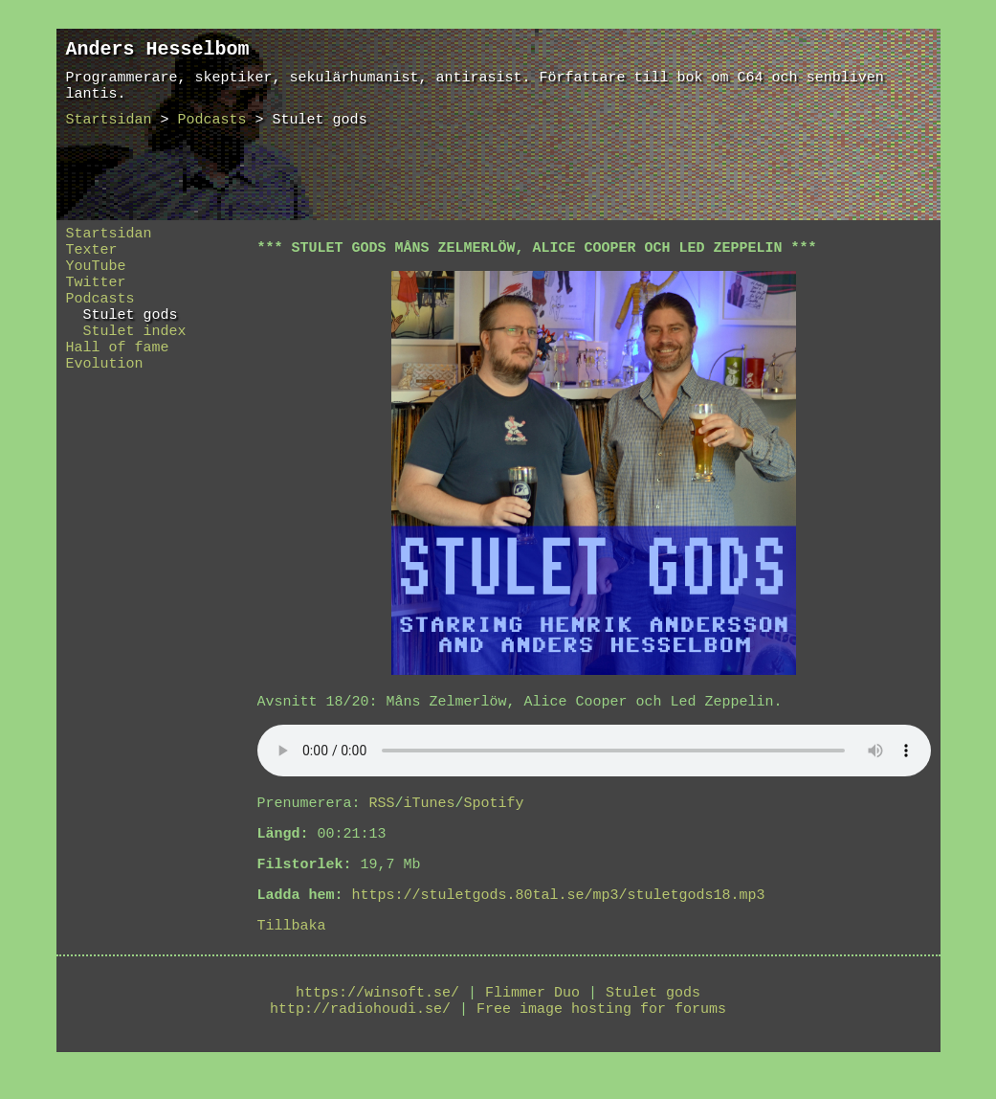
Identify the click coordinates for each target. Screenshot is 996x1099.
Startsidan (109, 131)
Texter (92, 254)
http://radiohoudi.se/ (360, 1032)
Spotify (494, 809)
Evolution (105, 388)
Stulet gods (122, 331)
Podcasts (212, 131)
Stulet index (126, 350)
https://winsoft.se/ (377, 1012)
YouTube (96, 273)
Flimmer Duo (532, 1012)
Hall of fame (117, 369)
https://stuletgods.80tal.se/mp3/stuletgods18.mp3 (558, 909)
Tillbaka (291, 943)
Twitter (96, 293)
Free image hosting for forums (601, 1032)
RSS (382, 809)
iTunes (429, 809)
